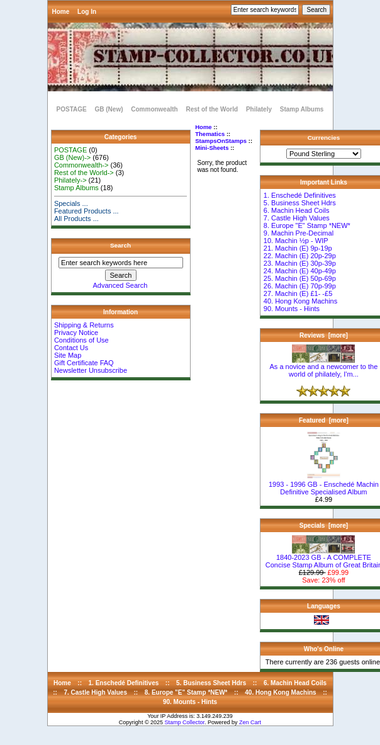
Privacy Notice (76, 332)
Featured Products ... (86, 211)
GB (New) (108, 109)
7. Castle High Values (297, 218)
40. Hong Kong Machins (300, 301)
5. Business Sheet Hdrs (300, 203)
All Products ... (76, 218)
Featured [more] (324, 420)
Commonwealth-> (81, 165)
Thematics (210, 133)
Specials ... (71, 203)
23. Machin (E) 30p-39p (300, 263)
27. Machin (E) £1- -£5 (298, 293)
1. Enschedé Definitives (300, 195)
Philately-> (70, 180)
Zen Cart (250, 722)
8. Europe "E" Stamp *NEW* (307, 225)
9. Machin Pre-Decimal (298, 233)
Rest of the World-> (84, 172)
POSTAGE (72, 109)
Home (61, 11)
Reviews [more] (323, 335)
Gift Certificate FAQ (84, 363)
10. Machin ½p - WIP (296, 240)
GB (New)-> (72, 157)
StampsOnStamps (221, 140)
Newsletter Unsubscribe (90, 370)
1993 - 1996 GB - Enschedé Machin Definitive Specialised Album (324, 485)
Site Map (67, 355)
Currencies (324, 137)
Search (120, 245)
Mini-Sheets (211, 147)
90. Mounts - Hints (292, 308)
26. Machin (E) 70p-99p (300, 286)
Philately (259, 109)
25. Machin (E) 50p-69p (300, 278)
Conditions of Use (81, 340)
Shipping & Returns (84, 325)
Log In (86, 11)
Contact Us (71, 347)
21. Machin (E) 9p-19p (298, 248)
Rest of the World (212, 109)
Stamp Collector (185, 722)
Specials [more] (323, 525)
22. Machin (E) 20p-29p (300, 255)
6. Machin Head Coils (297, 210)
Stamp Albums (302, 109)
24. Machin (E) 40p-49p (300, 271)
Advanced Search (120, 285)
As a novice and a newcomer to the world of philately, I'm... (324, 367)
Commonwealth (154, 109)
